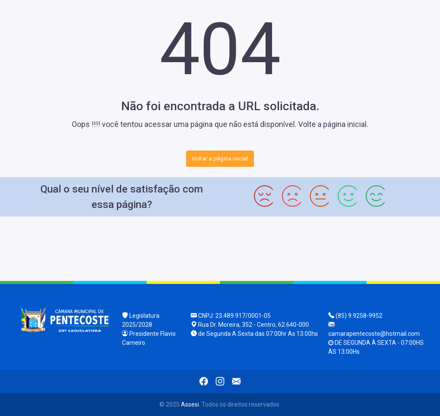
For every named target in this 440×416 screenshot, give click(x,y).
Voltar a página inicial (220, 158)
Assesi (190, 404)
